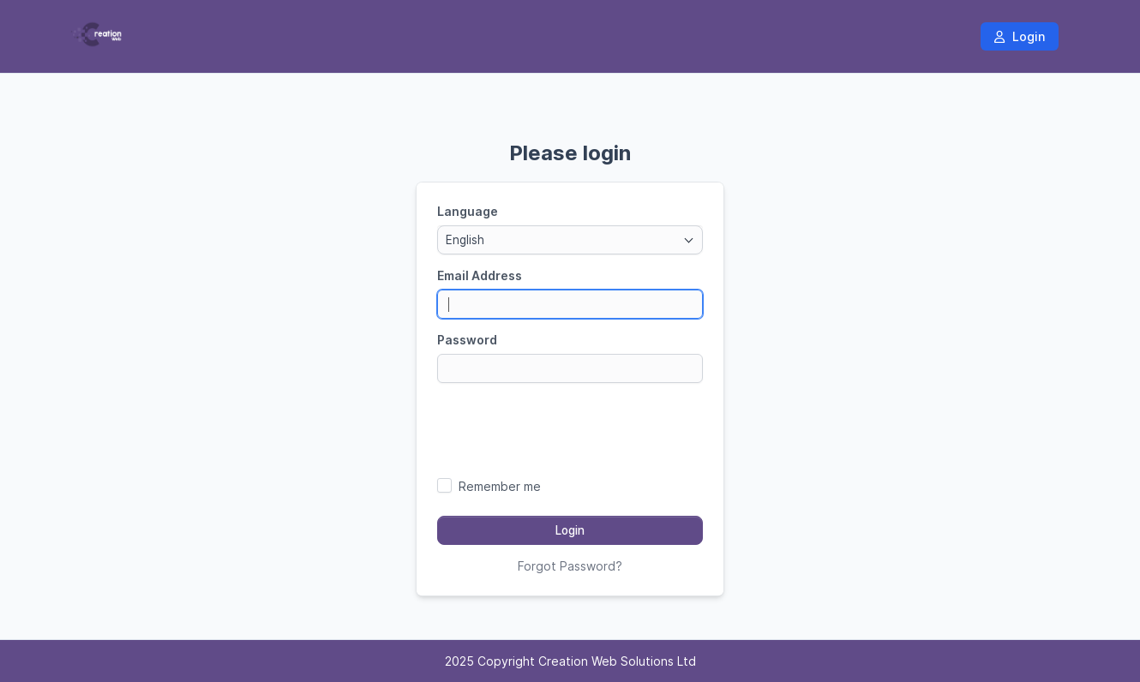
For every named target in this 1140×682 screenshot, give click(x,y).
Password (467, 339)
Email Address (479, 275)
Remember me (500, 486)
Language (467, 211)
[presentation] (570, 429)
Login (1019, 36)
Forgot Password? (570, 566)
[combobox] (570, 239)
